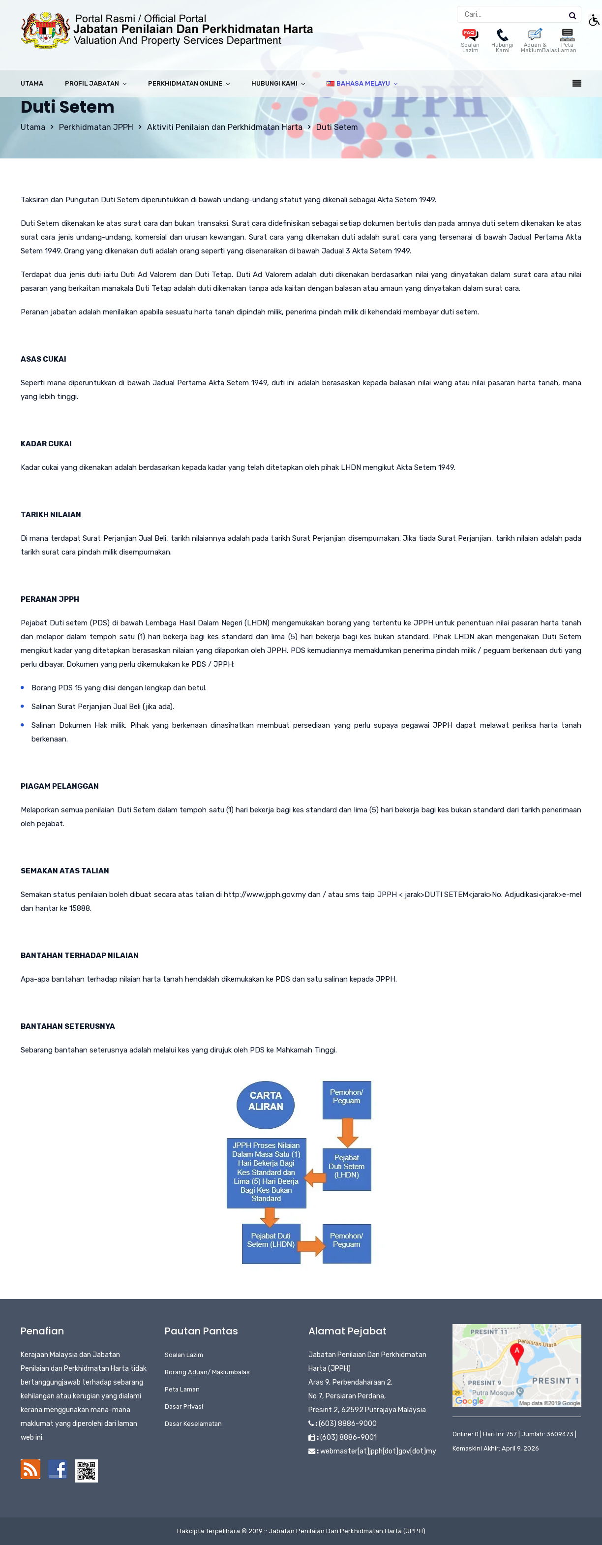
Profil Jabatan (92, 83)
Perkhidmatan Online (185, 83)
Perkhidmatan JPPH (96, 127)
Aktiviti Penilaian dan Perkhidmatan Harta (224, 127)
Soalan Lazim (470, 42)
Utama (32, 83)
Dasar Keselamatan (193, 1423)
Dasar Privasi (184, 1406)
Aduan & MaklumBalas (539, 42)
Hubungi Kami (502, 42)
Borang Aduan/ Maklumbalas (207, 1372)
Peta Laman (567, 42)
